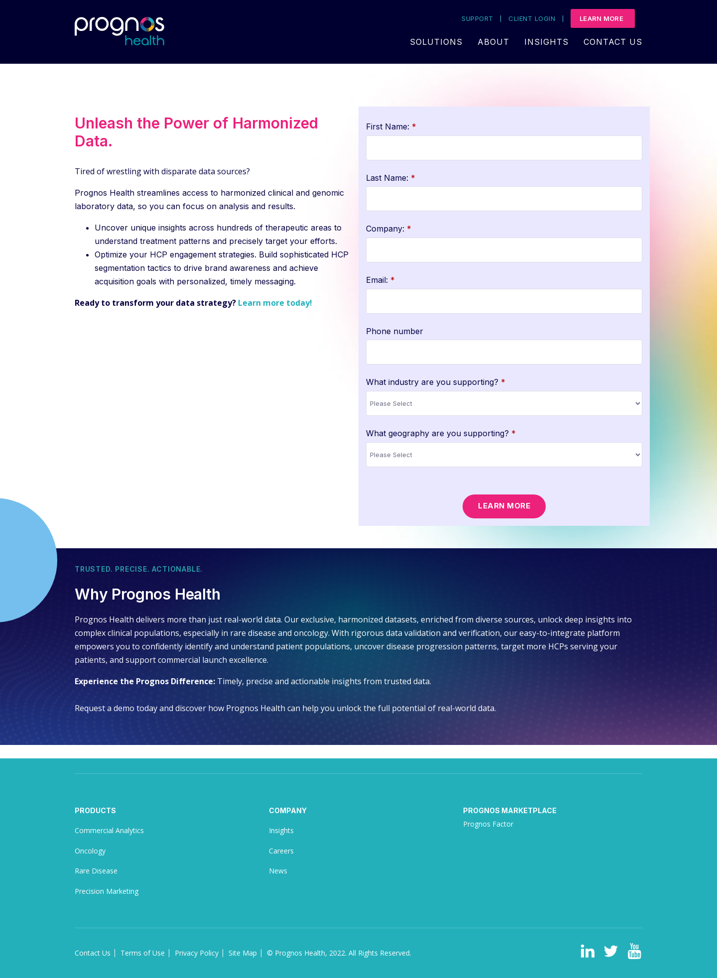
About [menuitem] (493, 42)
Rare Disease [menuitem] (96, 870)
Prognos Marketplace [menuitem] (510, 810)
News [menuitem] (278, 870)
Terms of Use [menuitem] (142, 953)
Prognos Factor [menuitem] (488, 824)
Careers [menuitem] (281, 851)
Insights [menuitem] (546, 42)
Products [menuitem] (95, 810)
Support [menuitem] (477, 18)
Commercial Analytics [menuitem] (109, 830)
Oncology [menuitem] (90, 851)
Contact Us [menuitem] (613, 42)
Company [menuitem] (288, 810)
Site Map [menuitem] (243, 953)
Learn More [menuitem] (601, 18)
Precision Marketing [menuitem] (106, 891)
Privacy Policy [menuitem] (197, 953)
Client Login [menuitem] (531, 18)
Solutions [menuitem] (436, 42)
